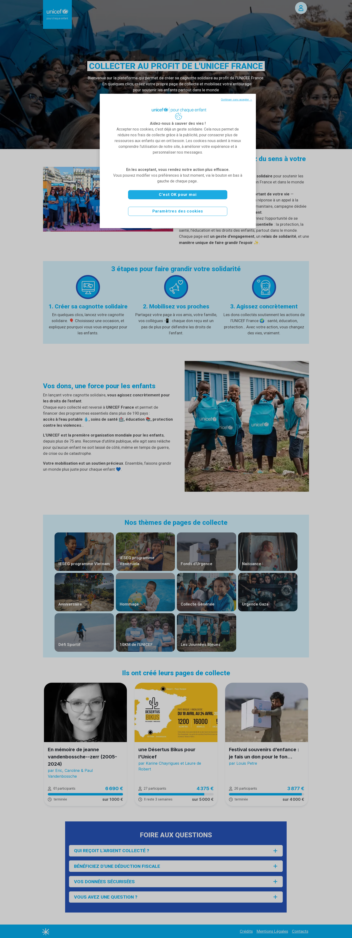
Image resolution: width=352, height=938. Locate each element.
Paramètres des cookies (177, 211)
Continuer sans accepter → (236, 99)
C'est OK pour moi (177, 194)
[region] (178, 161)
